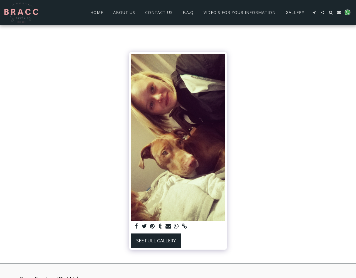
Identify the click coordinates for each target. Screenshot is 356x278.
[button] (314, 12)
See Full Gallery (156, 240)
